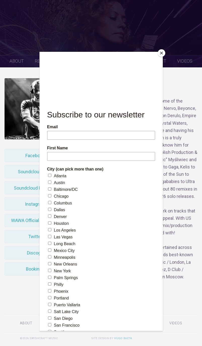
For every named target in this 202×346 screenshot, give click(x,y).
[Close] (161, 53)
